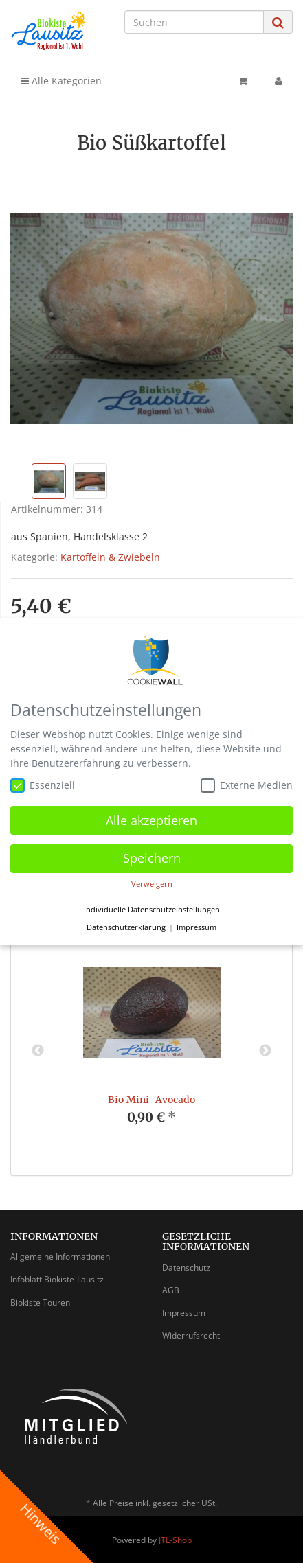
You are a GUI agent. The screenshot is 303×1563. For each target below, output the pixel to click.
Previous (37, 1050)
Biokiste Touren (40, 1302)
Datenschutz (186, 1267)
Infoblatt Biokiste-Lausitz (57, 1279)
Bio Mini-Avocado (151, 1099)
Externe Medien (247, 785)
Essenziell (42, 785)
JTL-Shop (175, 1540)
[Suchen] (194, 22)
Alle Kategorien (61, 80)
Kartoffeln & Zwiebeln (110, 557)
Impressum (183, 1313)
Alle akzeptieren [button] (151, 820)
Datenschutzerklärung (126, 927)
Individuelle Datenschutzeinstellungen (152, 909)
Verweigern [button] (151, 884)
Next (265, 1050)
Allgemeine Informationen (60, 1256)
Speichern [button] (152, 858)
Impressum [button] (196, 927)
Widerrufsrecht (191, 1335)
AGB (170, 1290)
